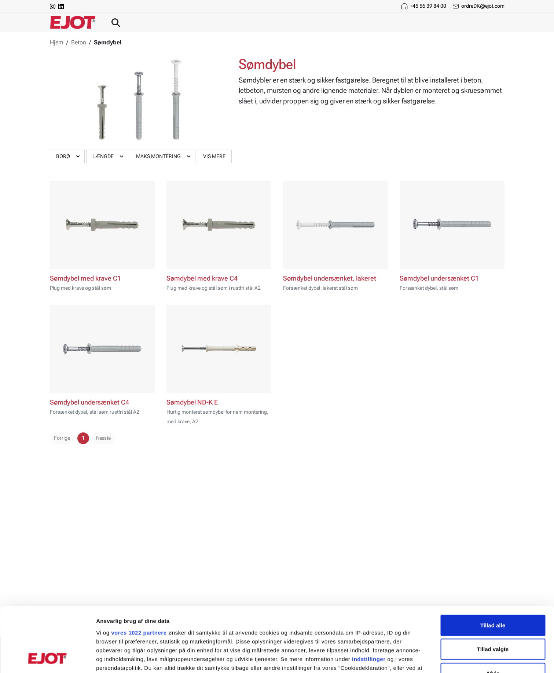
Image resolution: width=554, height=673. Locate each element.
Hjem (56, 42)
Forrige (62, 438)
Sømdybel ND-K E (192, 402)
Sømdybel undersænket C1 (439, 278)
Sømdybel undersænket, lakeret (329, 278)
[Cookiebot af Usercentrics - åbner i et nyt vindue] (47, 658)
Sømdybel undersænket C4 (89, 402)
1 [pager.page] (83, 438)
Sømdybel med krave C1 (85, 278)
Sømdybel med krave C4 (202, 278)
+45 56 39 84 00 (428, 6)
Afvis (493, 615)
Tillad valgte (493, 591)
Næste (103, 438)
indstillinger (369, 600)
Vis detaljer (381, 658)
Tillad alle (492, 567)
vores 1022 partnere (138, 574)
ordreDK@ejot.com (483, 6)
